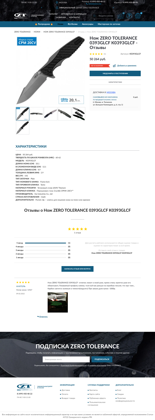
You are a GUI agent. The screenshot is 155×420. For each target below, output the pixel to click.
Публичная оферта (97, 398)
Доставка (66, 390)
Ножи (60, 24)
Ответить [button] (42, 317)
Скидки (120, 394)
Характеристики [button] (115, 82)
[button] (93, 3)
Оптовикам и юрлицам (73, 14)
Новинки (61, 17)
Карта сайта (94, 394)
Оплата (65, 394)
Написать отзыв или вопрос (77, 269)
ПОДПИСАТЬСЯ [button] (102, 359)
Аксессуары (87, 24)
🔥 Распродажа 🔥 (44, 24)
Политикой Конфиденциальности (73, 365)
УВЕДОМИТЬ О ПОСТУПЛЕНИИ (115, 73)
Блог (119, 390)
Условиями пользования (97, 365)
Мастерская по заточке (109, 24)
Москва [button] (111, 92)
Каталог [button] (53, 14)
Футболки (73, 24)
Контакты (74, 17)
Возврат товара (68, 398)
